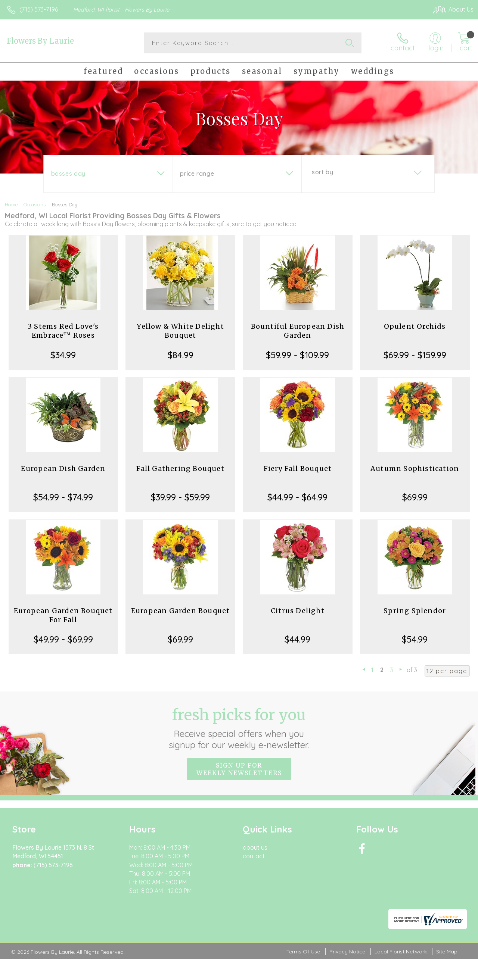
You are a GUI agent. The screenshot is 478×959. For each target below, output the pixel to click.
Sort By (322, 172)
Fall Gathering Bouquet (180, 468)
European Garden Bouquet (180, 610)
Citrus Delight (298, 610)
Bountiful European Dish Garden (298, 331)
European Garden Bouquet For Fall (63, 615)
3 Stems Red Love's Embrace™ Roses (63, 331)
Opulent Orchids (415, 326)
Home (11, 204)
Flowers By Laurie (40, 41)
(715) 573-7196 (38, 9)
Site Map (446, 951)
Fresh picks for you (239, 728)
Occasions (35, 204)
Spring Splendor (415, 610)
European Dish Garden (63, 468)
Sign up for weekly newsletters (239, 769)
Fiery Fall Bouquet (298, 468)
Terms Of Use (303, 951)
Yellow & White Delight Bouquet (180, 331)
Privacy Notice (347, 951)
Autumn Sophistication (414, 468)
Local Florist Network (401, 951)
